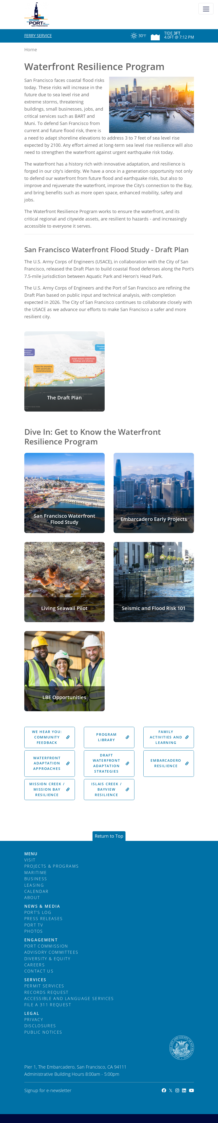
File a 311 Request (47, 1004)
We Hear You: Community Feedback (51, 737)
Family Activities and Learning (169, 737)
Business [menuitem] (35, 878)
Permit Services (44, 986)
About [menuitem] (32, 897)
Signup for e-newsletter (47, 1090)
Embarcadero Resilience (170, 763)
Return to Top (109, 836)
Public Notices (43, 1032)
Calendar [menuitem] (36, 891)
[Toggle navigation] (206, 8)
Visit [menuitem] (30, 860)
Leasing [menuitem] (34, 885)
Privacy (33, 1019)
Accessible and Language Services (69, 998)
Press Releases (43, 918)
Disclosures (40, 1025)
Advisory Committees (51, 952)
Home (30, 49)
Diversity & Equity (47, 958)
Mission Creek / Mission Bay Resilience (49, 789)
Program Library (112, 737)
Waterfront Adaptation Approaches (51, 763)
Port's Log (38, 912)
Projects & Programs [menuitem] (51, 866)
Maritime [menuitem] (35, 872)
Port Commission (46, 946)
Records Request (46, 992)
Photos (33, 931)
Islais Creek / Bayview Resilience (110, 789)
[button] (64, 371)
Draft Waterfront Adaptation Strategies (111, 763)
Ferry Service (38, 35)
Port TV (33, 925)
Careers (34, 965)
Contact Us (39, 971)
